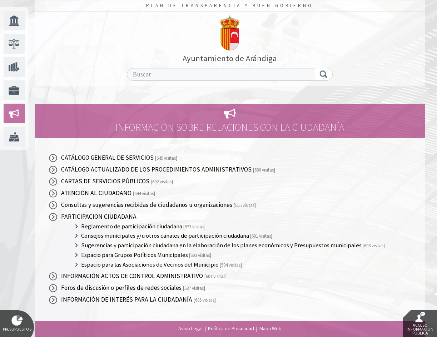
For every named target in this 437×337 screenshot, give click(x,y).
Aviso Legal (190, 328)
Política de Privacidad (231, 328)
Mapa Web (270, 328)
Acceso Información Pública (420, 324)
